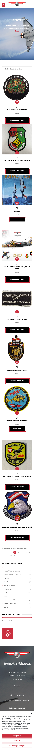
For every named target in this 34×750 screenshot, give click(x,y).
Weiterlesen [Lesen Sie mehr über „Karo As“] (17, 219)
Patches (6, 593)
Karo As (17, 211)
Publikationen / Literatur (11, 600)
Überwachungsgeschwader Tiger (17, 160)
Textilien (6, 607)
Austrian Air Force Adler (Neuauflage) (17, 527)
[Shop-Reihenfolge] (17, 68)
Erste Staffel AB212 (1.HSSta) (17, 370)
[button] (31, 718)
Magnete (6, 578)
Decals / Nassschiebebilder (12, 571)
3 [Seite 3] (18, 552)
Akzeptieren (17, 740)
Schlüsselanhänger (10, 603)
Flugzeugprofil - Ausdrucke (12, 575)
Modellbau (7, 582)
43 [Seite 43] (11, 555)
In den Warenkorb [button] (17, 120)
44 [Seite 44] (15, 555)
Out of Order (8, 589)
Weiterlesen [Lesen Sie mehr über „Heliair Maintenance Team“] (17, 428)
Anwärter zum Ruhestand (17, 110)
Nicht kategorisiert (9, 585)
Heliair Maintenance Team (17, 421)
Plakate (6, 596)
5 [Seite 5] (26, 552)
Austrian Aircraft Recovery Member (17, 476)
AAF (5, 567)
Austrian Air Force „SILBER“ (17, 319)
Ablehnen (17, 745)
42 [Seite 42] (7, 555)
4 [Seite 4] (22, 552)
